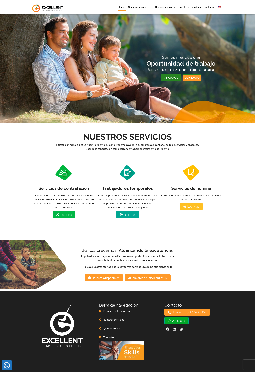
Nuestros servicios (140, 7)
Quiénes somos (165, 7)
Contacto (209, 7)
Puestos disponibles (190, 7)
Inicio (122, 7)
